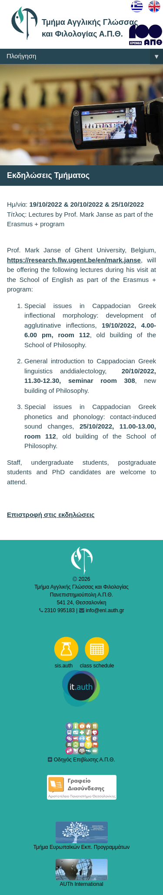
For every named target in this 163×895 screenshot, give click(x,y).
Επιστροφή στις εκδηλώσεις (51, 514)
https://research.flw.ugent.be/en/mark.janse (74, 260)
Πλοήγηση (85, 56)
